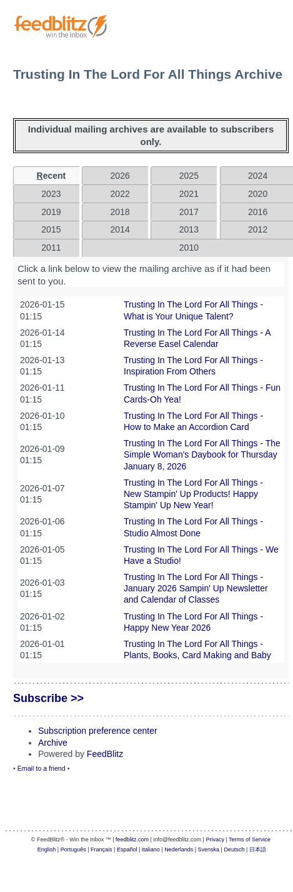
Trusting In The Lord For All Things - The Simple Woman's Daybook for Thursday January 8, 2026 (202, 454)
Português (73, 849)
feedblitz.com (132, 839)
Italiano (151, 849)
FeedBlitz (105, 754)
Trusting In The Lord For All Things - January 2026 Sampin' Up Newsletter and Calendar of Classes (196, 588)
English (46, 849)
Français (101, 849)
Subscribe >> (48, 698)
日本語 (257, 849)
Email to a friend (41, 768)
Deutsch (234, 849)
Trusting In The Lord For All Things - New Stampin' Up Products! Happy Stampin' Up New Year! (193, 494)
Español (127, 849)
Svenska (209, 849)
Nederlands (178, 849)
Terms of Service (250, 839)
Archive (52, 743)
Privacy (215, 839)
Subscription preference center (97, 731)
